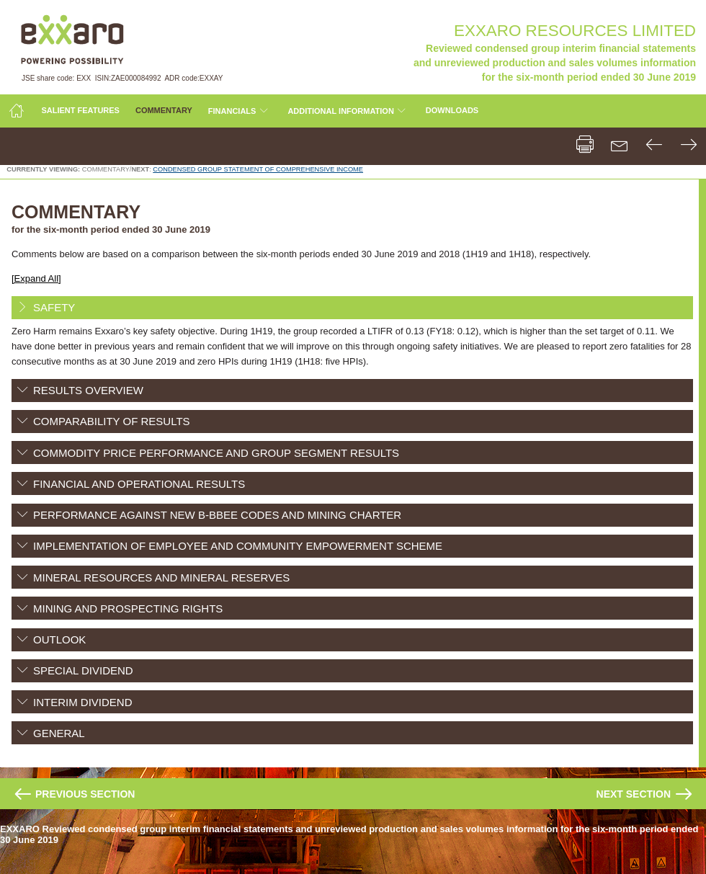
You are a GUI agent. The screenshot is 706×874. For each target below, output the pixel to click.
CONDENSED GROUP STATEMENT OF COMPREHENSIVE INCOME (258, 169)
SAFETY (54, 307)
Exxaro (71, 39)
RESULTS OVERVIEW (88, 390)
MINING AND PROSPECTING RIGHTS (128, 608)
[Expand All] (36, 278)
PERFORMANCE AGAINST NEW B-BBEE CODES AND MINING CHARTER (217, 515)
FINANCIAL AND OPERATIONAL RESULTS (139, 484)
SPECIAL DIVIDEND (83, 670)
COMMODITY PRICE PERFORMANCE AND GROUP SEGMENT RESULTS (216, 453)
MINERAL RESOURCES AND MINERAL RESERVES (161, 577)
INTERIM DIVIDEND (83, 702)
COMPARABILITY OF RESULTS (111, 421)
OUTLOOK (59, 639)
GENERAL (59, 733)
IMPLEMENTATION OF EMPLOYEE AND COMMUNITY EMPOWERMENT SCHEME (237, 546)
